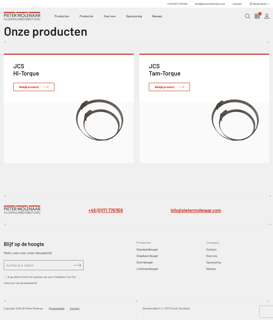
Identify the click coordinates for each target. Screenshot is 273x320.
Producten (62, 16)
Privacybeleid (56, 308)
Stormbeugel (144, 262)
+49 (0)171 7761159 (177, 3)
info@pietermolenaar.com (210, 3)
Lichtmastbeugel (147, 268)
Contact (237, 3)
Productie (86, 16)
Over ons (110, 16)
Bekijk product (29, 87)
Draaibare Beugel (147, 256)
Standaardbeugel (147, 249)
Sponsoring (134, 16)
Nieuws (157, 16)
